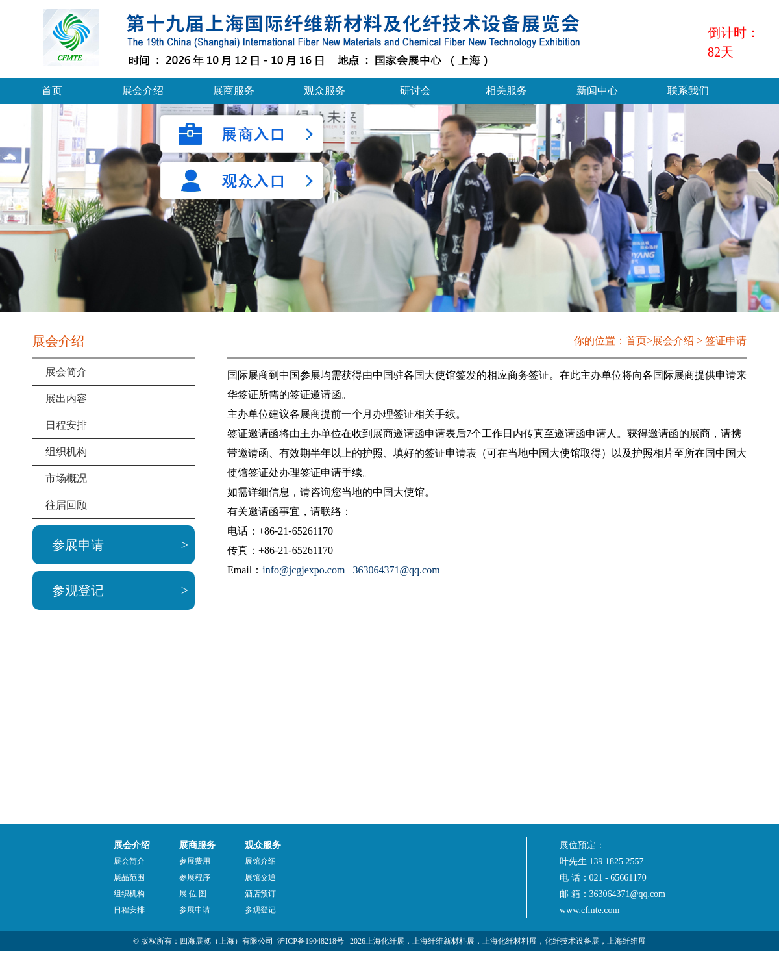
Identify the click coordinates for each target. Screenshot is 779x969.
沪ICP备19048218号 (310, 941)
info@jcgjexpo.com (303, 569)
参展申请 (78, 545)
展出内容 (66, 398)
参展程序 (194, 877)
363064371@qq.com (395, 569)
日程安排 (66, 425)
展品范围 (129, 877)
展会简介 (66, 371)
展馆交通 (260, 877)
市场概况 (66, 478)
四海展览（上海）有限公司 (226, 941)
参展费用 (194, 861)
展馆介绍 (260, 861)
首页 (52, 90)
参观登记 (78, 590)
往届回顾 (66, 504)
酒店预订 (260, 893)
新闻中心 (597, 90)
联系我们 (688, 90)
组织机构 (66, 451)
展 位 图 (192, 893)
